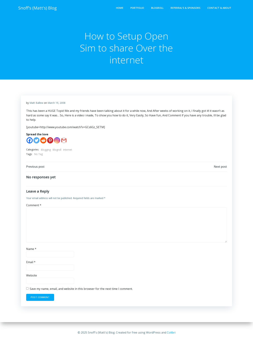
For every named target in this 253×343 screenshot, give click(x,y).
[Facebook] (30, 140)
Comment (33, 205)
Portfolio (137, 8)
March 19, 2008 (56, 103)
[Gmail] (64, 140)
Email (30, 262)
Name (31, 249)
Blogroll (157, 8)
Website (31, 276)
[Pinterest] (50, 140)
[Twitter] (36, 140)
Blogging (46, 149)
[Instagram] (57, 140)
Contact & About (219, 8)
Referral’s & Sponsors (185, 8)
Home (119, 8)
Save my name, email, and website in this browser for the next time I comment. (81, 289)
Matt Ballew (36, 103)
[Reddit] (43, 140)
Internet (67, 149)
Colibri (171, 332)
